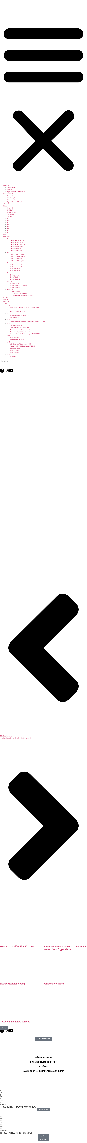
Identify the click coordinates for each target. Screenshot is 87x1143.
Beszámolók (10, 196)
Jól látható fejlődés (54, 983)
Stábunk (5, 299)
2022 (8, 305)
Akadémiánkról (7, 204)
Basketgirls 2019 (15, 317)
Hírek (5, 206)
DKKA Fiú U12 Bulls (16, 259)
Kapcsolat (6, 301)
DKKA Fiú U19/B (15, 287)
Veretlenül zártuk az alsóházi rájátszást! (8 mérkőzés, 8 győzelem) (65, 948)
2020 (8, 309)
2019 (8, 313)
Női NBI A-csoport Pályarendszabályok (21, 295)
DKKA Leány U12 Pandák (17, 255)
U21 (8, 218)
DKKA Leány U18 (15, 283)
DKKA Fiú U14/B (15, 271)
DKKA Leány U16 (15, 275)
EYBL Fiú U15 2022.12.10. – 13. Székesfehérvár (24, 307)
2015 (8, 342)
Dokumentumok (8, 194)
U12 (8, 230)
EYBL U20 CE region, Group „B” (19, 328)
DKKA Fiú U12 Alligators (17, 257)
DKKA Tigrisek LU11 (16, 248)
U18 (8, 224)
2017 (8, 324)
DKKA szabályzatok (13, 200)
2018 (8, 319)
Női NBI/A (10, 210)
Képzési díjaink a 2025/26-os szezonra (18, 202)
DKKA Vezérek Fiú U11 (17, 246)
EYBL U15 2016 (15, 338)
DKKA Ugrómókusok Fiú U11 (18, 244)
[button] (43, 97)
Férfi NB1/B (10, 214)
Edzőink (5, 297)
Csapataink (6, 236)
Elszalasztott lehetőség (12, 983)
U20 (8, 220)
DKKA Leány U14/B (16, 267)
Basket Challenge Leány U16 (18, 311)
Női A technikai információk (18, 293)
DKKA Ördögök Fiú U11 (17, 242)
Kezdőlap (6, 186)
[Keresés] (1, 364)
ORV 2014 (13, 356)
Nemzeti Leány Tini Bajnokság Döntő (21, 332)
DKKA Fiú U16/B (15, 279)
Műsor (5, 234)
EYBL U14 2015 (15, 350)
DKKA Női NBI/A (15, 291)
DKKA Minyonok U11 (16, 250)
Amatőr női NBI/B (12, 212)
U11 (8, 232)
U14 (8, 228)
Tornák (5, 303)
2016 (8, 336)
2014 (8, 354)
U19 (8, 222)
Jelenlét (9, 190)
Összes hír (10, 208)
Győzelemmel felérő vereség (15, 1021)
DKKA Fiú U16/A (15, 277)
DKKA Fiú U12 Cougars (17, 261)
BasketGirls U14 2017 (16, 326)
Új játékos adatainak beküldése (16, 192)
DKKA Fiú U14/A (15, 269)
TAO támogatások (12, 198)
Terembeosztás (11, 188)
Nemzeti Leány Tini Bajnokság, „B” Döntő (22, 346)
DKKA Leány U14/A (16, 265)
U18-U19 (9, 281)
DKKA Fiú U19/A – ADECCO (18, 285)
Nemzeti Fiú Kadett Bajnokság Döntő (21, 330)
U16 (8, 226)
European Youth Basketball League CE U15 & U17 (25, 334)
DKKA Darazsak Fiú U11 (17, 240)
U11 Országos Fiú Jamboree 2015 (20, 344)
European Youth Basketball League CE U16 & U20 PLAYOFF (28, 322)
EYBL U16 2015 (15, 352)
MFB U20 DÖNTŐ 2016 (17, 340)
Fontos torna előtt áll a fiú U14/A (17, 946)
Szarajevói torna (15, 348)
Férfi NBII (9, 216)
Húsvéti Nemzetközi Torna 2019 (19, 315)
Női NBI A (10, 289)
